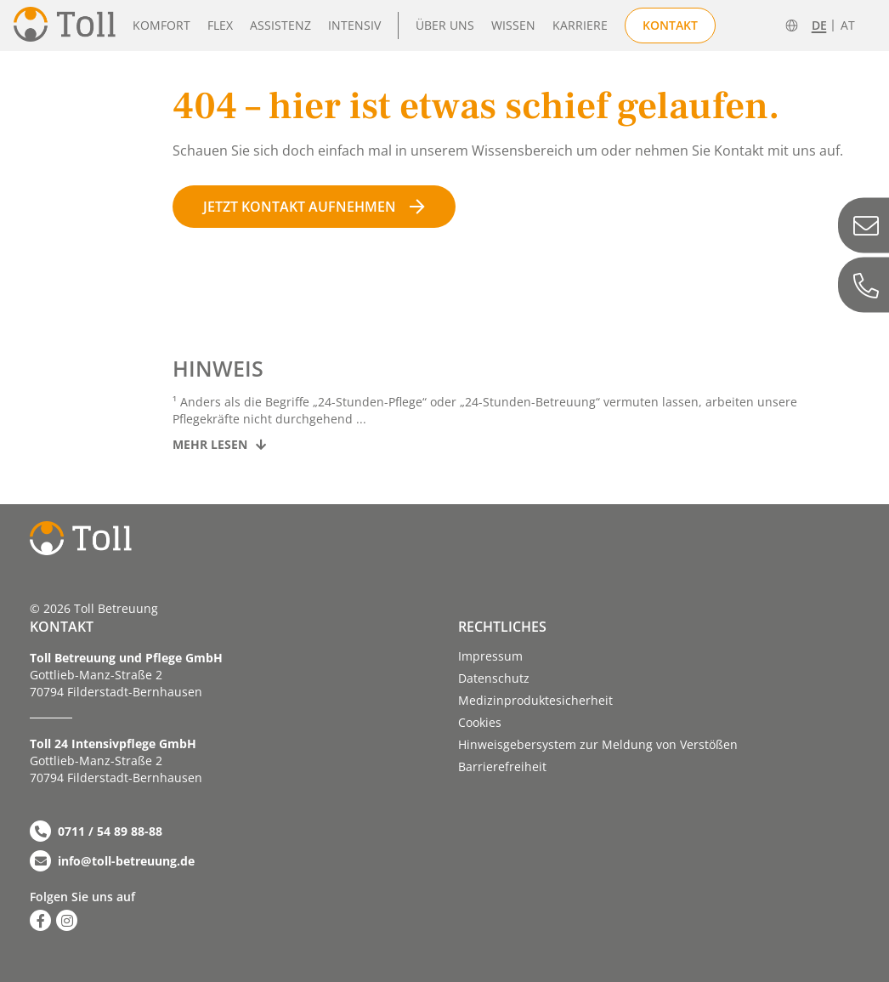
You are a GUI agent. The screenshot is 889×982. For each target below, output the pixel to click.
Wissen (513, 25)
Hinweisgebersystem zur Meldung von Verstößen (598, 744)
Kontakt (670, 25)
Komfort (161, 25)
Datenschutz (493, 678)
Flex (220, 25)
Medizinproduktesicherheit (535, 700)
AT (848, 25)
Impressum (490, 656)
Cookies (479, 722)
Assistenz (280, 25)
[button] (37, 944)
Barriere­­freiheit (502, 766)
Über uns (445, 25)
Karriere (580, 25)
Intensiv (354, 25)
